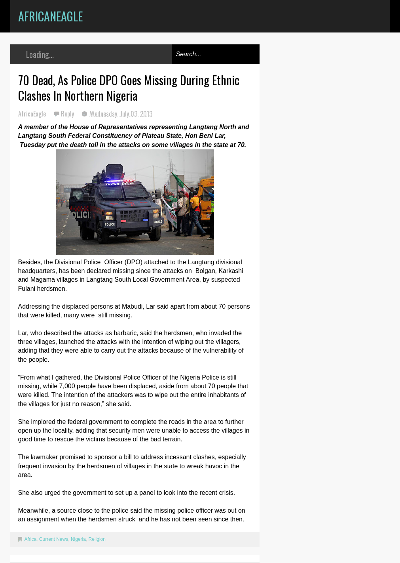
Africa (31, 539)
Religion (97, 539)
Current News (53, 539)
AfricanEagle (50, 16)
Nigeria (78, 539)
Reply (68, 113)
